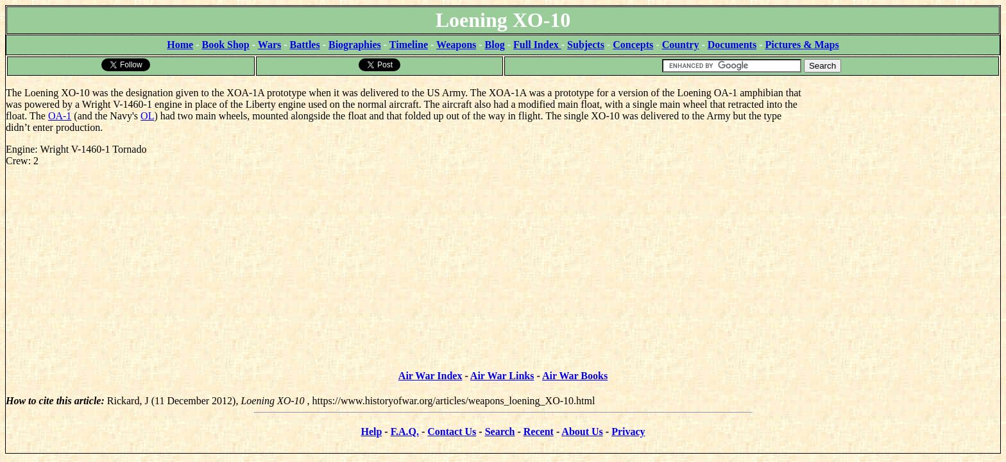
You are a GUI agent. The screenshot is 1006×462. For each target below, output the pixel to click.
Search (500, 431)
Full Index (537, 44)
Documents (732, 44)
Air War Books (575, 375)
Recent (539, 431)
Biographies (354, 44)
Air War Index (430, 375)
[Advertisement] (903, 157)
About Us (581, 431)
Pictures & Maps (802, 44)
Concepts (633, 44)
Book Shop (225, 44)
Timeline (408, 44)
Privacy (628, 431)
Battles (305, 44)
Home (180, 44)
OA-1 (59, 115)
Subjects (585, 44)
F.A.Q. (405, 431)
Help (371, 431)
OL (147, 115)
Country (680, 44)
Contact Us (451, 431)
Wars (269, 44)
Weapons (456, 44)
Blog (495, 44)
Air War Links (502, 375)
